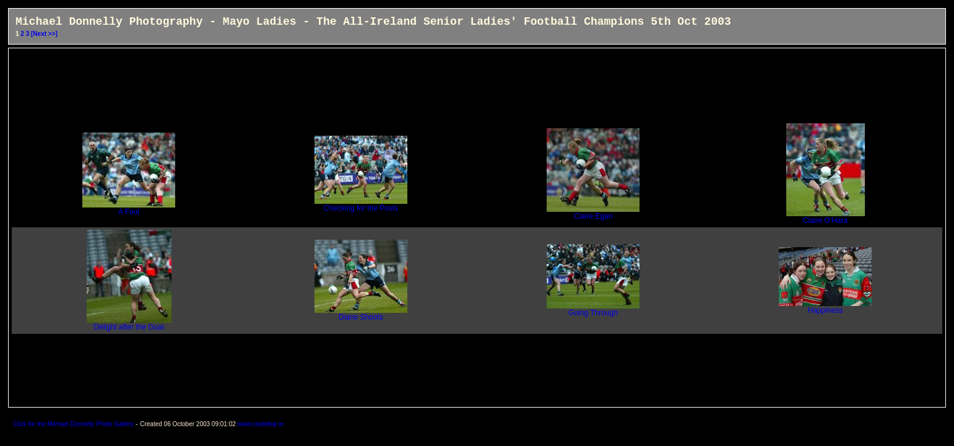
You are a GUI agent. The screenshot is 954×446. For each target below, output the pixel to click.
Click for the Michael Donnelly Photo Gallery (74, 424)
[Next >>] (44, 33)
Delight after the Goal (129, 323)
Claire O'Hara (825, 217)
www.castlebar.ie (261, 424)
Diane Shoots (360, 313)
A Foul (128, 208)
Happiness (825, 307)
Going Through (593, 309)
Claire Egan (593, 213)
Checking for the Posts (360, 204)
